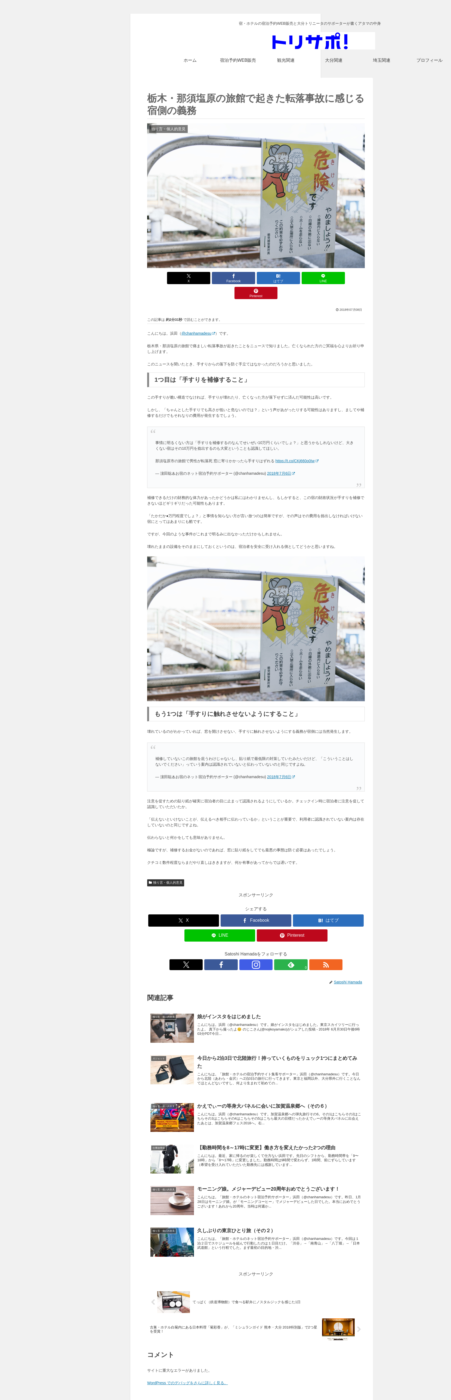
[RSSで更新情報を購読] (281, 949)
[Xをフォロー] (230, 949)
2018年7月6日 (281, 458)
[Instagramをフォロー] (256, 949)
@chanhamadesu (198, 318)
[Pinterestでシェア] (329, 278)
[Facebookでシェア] (219, 278)
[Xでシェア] (182, 278)
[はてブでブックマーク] (256, 278)
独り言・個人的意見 (166, 868)
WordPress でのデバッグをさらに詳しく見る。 (187, 1368)
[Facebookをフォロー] (243, 949)
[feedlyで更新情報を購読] (268, 949)
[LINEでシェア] (292, 278)
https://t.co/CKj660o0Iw (297, 446)
